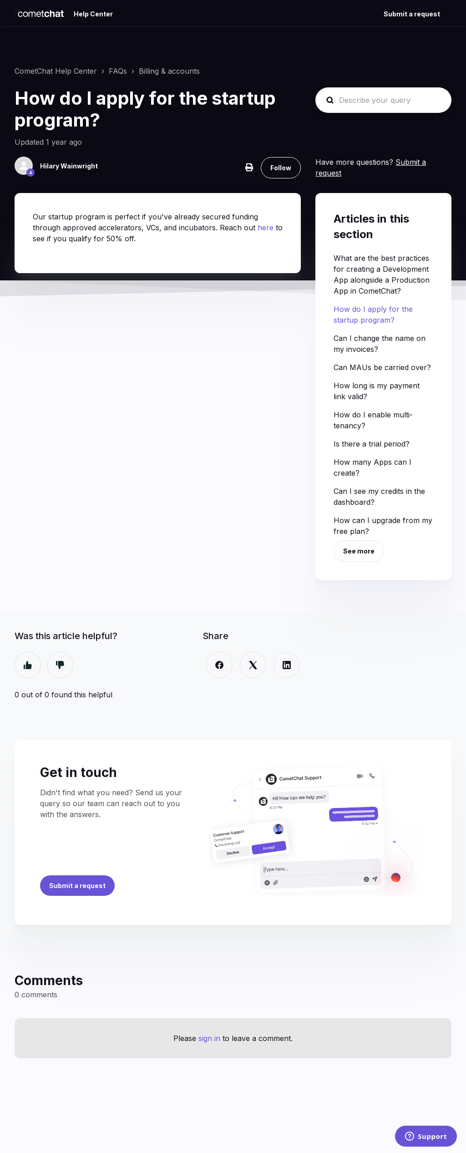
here (267, 227)
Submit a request (412, 14)
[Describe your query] (383, 100)
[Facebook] (219, 665)
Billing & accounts (169, 71)
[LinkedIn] (286, 665)
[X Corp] (253, 665)
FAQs (118, 71)
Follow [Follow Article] (280, 168)
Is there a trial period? (372, 443)
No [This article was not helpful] (60, 665)
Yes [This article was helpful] (28, 665)
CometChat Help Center (56, 71)
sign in (209, 1038)
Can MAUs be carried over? (382, 367)
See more (359, 551)
